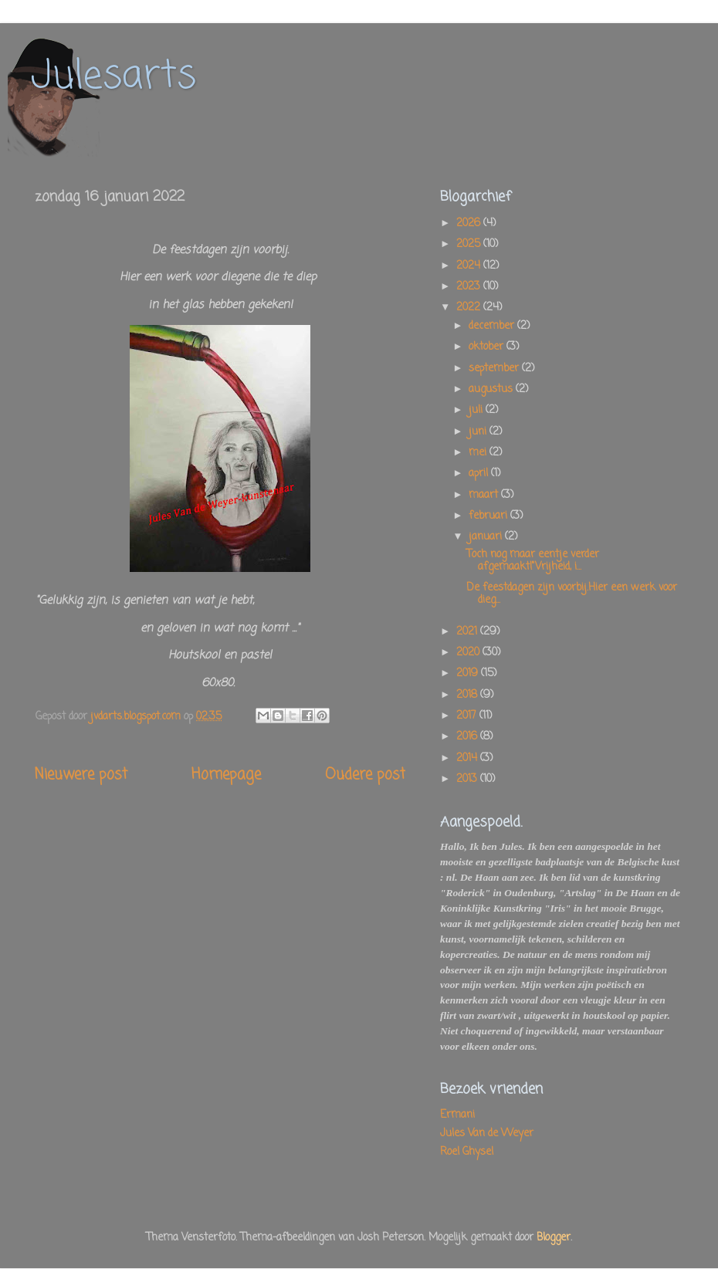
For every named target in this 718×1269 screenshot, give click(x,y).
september (495, 368)
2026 (469, 223)
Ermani (457, 1115)
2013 (468, 779)
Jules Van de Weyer (486, 1133)
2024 (469, 266)
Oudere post (365, 775)
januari (487, 537)
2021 (468, 632)
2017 (467, 716)
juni (479, 432)
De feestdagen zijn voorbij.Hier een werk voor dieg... (571, 594)
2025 (469, 244)
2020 (469, 653)
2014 (468, 758)
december (493, 326)
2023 (469, 287)
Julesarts (113, 77)
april (480, 473)
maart (485, 495)
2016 (468, 737)
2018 (468, 695)
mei (479, 453)
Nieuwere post (81, 775)
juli (477, 410)
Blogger (554, 1238)
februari (489, 516)
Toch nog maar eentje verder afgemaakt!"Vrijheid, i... (532, 561)
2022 (469, 307)
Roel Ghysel (466, 1152)
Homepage (226, 775)
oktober (487, 347)
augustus (492, 389)
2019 (468, 673)
